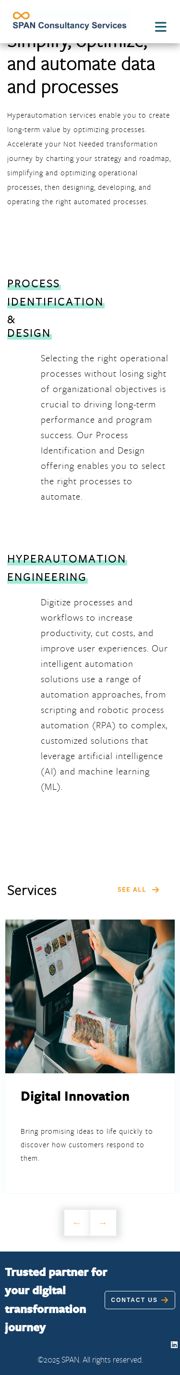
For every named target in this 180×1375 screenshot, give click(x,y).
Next (103, 1223)
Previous (77, 1223)
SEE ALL (139, 889)
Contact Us (140, 1300)
